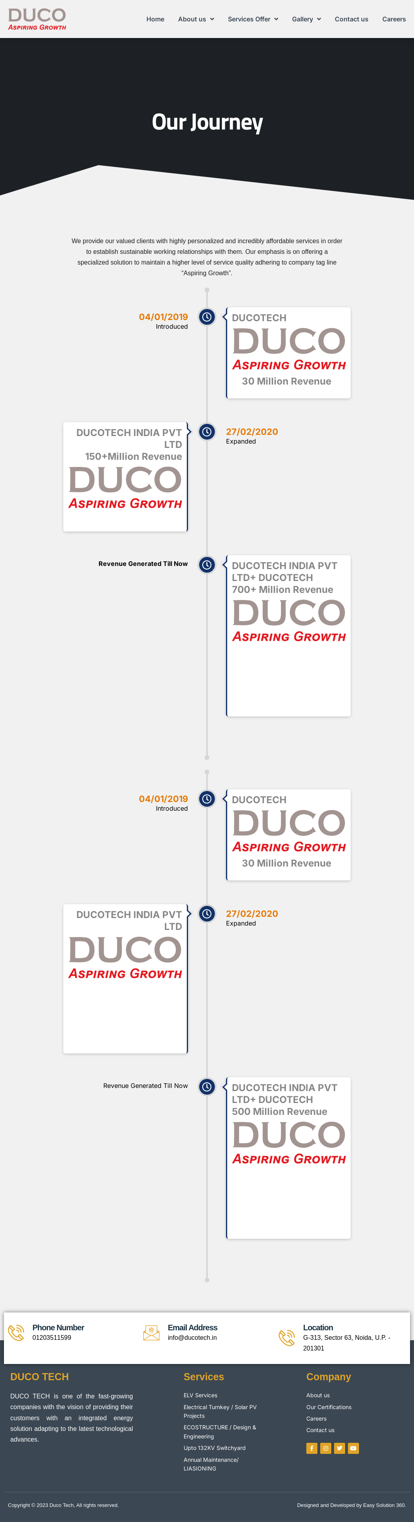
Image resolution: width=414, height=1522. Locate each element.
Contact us (351, 19)
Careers (394, 19)
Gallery (306, 19)
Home (155, 19)
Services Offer (253, 19)
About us (196, 19)
